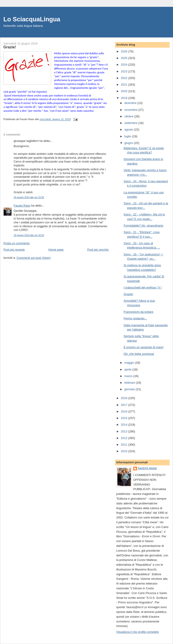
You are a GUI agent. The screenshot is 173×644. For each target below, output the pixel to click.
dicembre (130, 103)
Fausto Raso (22, 205)
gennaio (130, 389)
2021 (124, 84)
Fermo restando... (135, 318)
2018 (124, 398)
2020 (124, 91)
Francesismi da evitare (138, 311)
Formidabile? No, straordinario (143, 225)
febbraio (130, 382)
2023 (124, 71)
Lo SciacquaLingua (31, 19)
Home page (56, 249)
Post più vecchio (98, 249)
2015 (124, 418)
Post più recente (14, 249)
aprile (128, 369)
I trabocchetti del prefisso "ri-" (143, 287)
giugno (129, 143)
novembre (131, 109)
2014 (124, 424)
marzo (128, 376)
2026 (124, 51)
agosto (129, 129)
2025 (124, 58)
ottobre (129, 116)
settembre (131, 123)
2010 (124, 451)
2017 (124, 405)
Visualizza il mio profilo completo (137, 632)
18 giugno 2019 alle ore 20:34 (29, 235)
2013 (124, 431)
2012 (124, 438)
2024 (124, 64)
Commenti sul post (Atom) (34, 257)
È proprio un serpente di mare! (143, 347)
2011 (124, 444)
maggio (129, 362)
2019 (124, 98)
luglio (128, 136)
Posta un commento (16, 243)
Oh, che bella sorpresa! (139, 353)
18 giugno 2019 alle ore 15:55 (29, 197)
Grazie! (128, 294)
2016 (124, 411)
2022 (124, 78)
